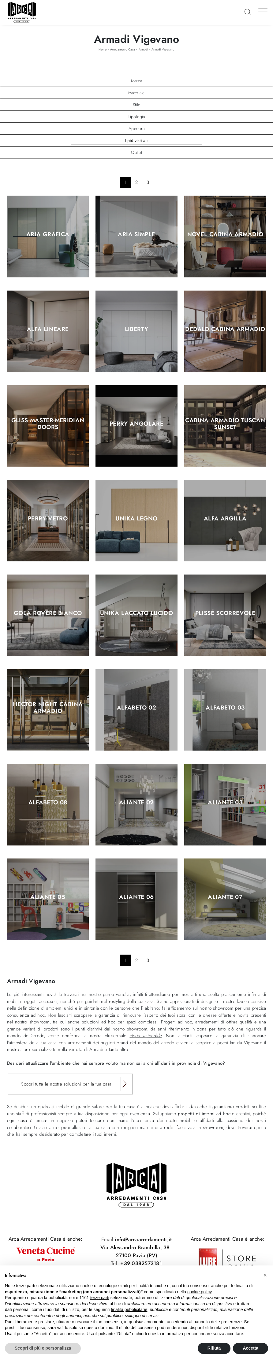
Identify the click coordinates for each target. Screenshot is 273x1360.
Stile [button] (136, 105)
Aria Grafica (47, 234)
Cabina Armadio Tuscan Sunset (225, 424)
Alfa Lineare (48, 329)
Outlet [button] (136, 152)
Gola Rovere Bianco (48, 613)
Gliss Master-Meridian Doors (47, 424)
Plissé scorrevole (225, 613)
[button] (265, 1275)
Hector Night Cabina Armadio (48, 708)
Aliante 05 (47, 897)
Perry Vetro (48, 518)
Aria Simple (136, 234)
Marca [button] (136, 81)
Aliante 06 (136, 897)
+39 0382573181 (141, 1263)
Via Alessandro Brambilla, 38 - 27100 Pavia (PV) (136, 1251)
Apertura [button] (136, 128)
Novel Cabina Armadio (225, 234)
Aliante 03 (225, 802)
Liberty (136, 329)
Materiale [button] (136, 93)
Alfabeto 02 (136, 708)
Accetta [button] (250, 1348)
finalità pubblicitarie (129, 1309)
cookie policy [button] (199, 1291)
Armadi (143, 49)
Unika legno (136, 518)
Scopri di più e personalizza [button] (43, 1348)
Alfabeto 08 (47, 802)
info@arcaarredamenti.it (142, 1239)
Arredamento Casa (122, 49)
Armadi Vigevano (162, 49)
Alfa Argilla (225, 518)
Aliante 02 (136, 802)
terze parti (99, 1297)
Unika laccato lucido (136, 613)
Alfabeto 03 (225, 708)
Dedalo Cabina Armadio (225, 329)
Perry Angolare (136, 424)
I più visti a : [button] (136, 140)
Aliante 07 (225, 897)
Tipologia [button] (136, 117)
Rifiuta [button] (214, 1348)
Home (103, 49)
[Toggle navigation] (263, 11)
